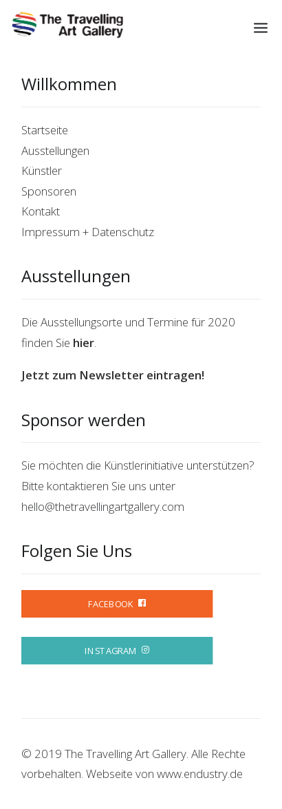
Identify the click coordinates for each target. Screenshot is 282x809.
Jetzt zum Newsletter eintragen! (112, 375)
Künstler (41, 170)
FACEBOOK (117, 604)
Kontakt (40, 211)
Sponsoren (48, 191)
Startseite (44, 130)
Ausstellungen (55, 150)
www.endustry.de (200, 773)
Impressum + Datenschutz (87, 232)
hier (83, 342)
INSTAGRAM (117, 650)
